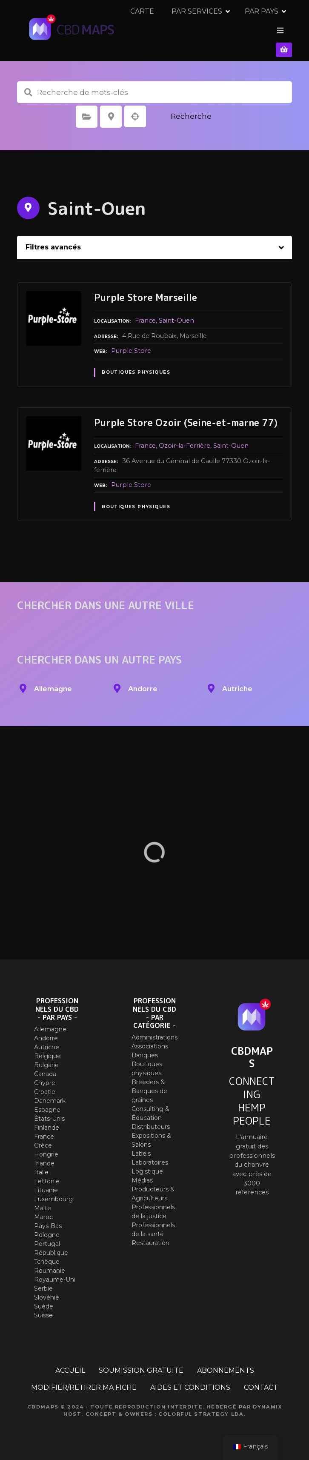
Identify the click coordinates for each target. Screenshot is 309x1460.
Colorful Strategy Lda (200, 1408)
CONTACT (261, 1381)
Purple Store (131, 344)
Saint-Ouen (176, 314)
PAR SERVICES (205, 27)
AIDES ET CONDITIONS (190, 1381)
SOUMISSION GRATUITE (141, 1364)
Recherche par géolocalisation (135, 111)
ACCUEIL (70, 1364)
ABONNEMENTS (225, 1364)
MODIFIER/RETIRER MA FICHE (84, 1381)
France (145, 314)
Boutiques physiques (136, 366)
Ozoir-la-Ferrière (184, 440)
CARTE (150, 27)
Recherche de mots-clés (28, 86)
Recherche (191, 110)
